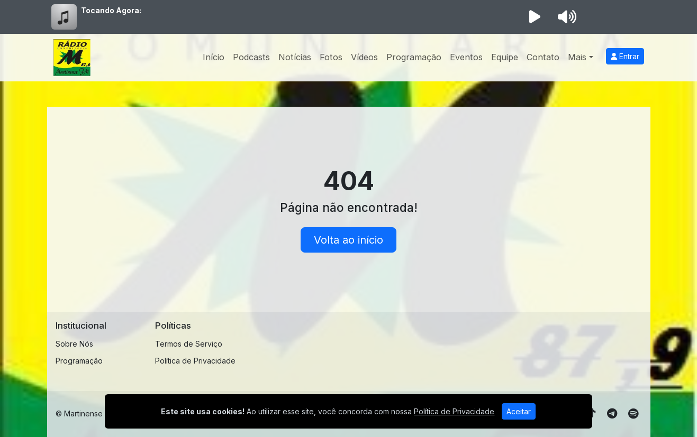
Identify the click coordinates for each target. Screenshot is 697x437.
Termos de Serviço (188, 343)
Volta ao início (348, 240)
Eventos (466, 57)
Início (213, 57)
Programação (413, 57)
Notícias (294, 57)
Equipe (504, 57)
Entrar (625, 56)
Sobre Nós (74, 343)
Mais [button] (577, 57)
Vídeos (364, 57)
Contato (543, 57)
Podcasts (251, 57)
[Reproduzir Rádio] (535, 17)
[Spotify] (633, 413)
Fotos (331, 57)
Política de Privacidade (195, 360)
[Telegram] (612, 413)
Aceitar (518, 411)
